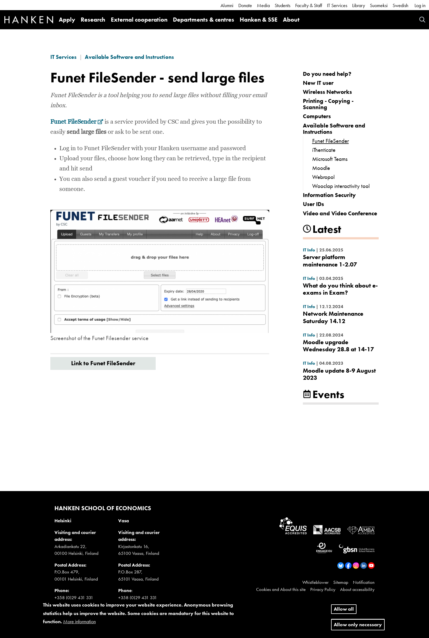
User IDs (313, 204)
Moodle (321, 168)
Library (358, 5)
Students (282, 5)
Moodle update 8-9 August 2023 (339, 374)
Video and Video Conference (340, 213)
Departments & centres (203, 20)
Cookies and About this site (281, 589)
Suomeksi (379, 5)
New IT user (318, 82)
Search (422, 19)
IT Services (337, 5)
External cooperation (139, 20)
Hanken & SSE (258, 20)
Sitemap (340, 582)
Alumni (227, 5)
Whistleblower (315, 582)
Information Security (329, 195)
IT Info (309, 250)
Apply (67, 20)
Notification (364, 582)
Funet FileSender (76, 122)
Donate (245, 5)
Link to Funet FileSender (103, 363)
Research (93, 20)
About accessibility (357, 589)
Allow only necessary (358, 628)
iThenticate (323, 149)
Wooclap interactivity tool (341, 186)
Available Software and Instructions (129, 56)
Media (263, 5)
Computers (317, 116)
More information (79, 625)
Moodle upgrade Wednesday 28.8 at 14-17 (338, 345)
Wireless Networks (327, 91)
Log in (419, 5)
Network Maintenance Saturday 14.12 (333, 317)
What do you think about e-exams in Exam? (340, 289)
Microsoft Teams (329, 159)
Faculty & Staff (308, 5)
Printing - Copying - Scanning (328, 104)
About (291, 20)
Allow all (344, 612)
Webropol (323, 177)
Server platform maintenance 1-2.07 (330, 260)
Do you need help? (327, 73)
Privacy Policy (322, 589)
